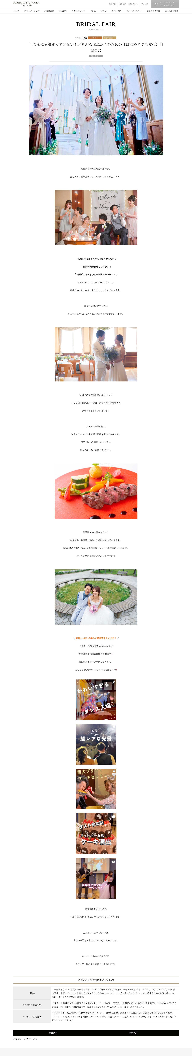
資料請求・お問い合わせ (128, 4)
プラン (104, 11)
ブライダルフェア (31, 11)
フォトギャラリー (134, 11)
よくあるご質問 (172, 11)
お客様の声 (49, 11)
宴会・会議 (116, 11)
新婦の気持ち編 (153, 11)
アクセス (144, 4)
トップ (16, 11)
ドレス (93, 11)
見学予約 (112, 4)
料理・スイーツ (78, 11)
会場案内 (63, 11)
